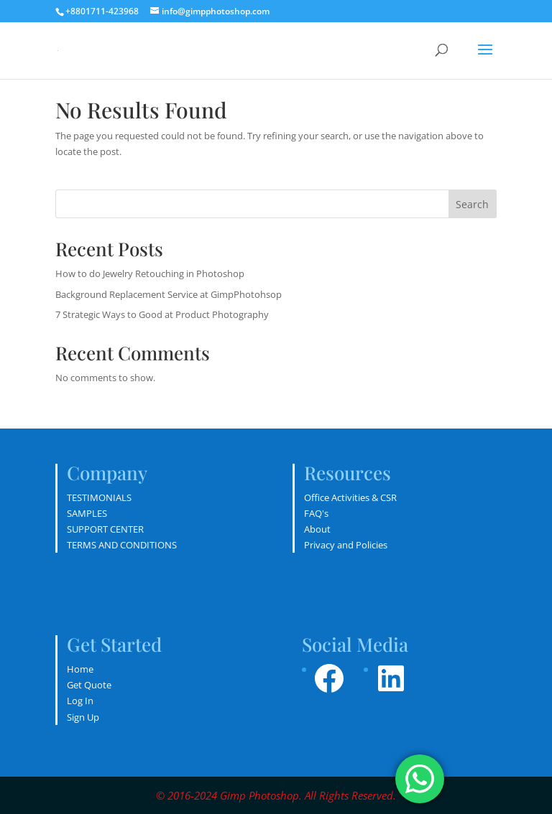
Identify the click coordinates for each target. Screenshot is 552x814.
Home (80, 669)
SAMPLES (87, 513)
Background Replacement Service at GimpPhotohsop (168, 294)
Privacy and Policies (345, 544)
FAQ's (316, 513)
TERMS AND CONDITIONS (122, 544)
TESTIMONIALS (99, 497)
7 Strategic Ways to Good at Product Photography (162, 314)
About (317, 529)
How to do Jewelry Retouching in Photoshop (149, 273)
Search (472, 204)
